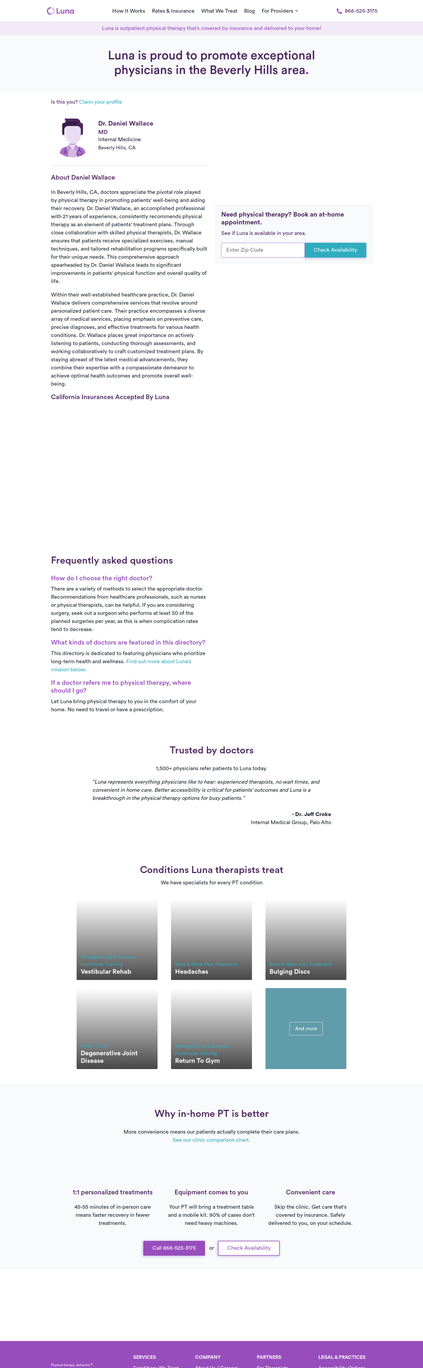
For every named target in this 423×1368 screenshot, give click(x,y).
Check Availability (335, 250)
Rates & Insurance (173, 11)
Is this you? (86, 102)
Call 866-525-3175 (174, 1248)
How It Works (128, 11)
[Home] (60, 11)
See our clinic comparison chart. (211, 1140)
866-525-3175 (357, 11)
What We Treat (219, 11)
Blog (249, 11)
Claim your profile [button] (100, 102)
